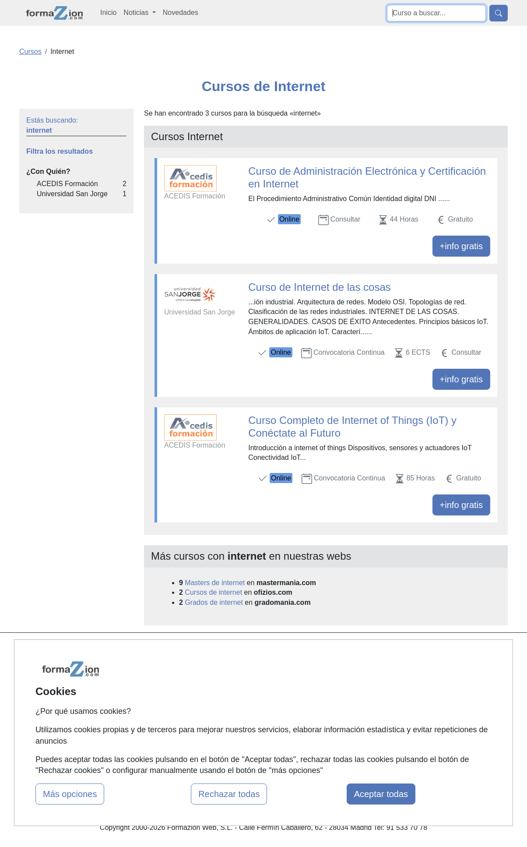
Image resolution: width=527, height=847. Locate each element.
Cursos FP (250, 678)
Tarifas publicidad (178, 685)
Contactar (332, 651)
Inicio (108, 12)
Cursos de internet (213, 592)
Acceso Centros (175, 719)
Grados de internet (214, 602)
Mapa (160, 651)
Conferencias (254, 695)
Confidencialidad (343, 668)
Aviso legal (334, 685)
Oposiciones (253, 739)
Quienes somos (175, 668)
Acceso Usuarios (177, 702)
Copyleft (330, 702)
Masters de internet (215, 582)
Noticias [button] (136, 12)
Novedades (180, 12)
